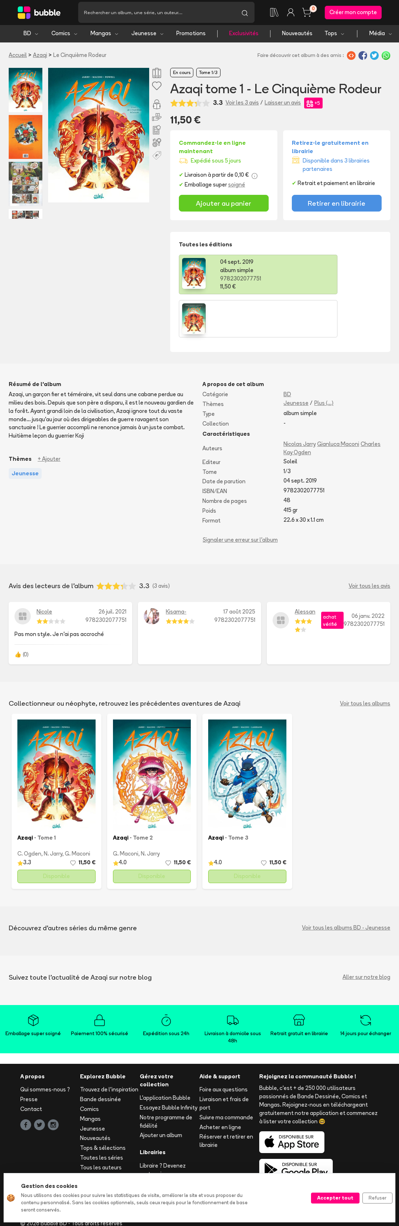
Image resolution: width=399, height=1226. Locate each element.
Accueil (18, 56)
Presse (29, 1058)
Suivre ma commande (226, 1076)
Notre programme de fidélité (166, 1080)
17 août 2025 (239, 570)
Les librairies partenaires (155, 1146)
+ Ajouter (49, 417)
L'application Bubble (165, 1056)
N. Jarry (53, 812)
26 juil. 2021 (112, 570)
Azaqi (40, 56)
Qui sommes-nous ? (45, 1048)
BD (31, 35)
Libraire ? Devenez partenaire (163, 1128)
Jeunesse (147, 35)
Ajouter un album (161, 1094)
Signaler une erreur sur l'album (240, 498)
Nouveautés (297, 35)
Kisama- (176, 570)
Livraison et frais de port (224, 1062)
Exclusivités (244, 35)
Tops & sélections (103, 1106)
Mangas (105, 35)
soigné (236, 186)
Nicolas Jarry (300, 402)
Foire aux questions (224, 1048)
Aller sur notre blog (366, 935)
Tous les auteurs (101, 1126)
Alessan (305, 570)
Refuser (377, 1198)
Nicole (44, 570)
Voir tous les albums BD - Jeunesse (346, 886)
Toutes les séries (101, 1116)
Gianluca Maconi (338, 402)
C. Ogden (29, 812)
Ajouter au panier (223, 205)
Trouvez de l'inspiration (109, 1048)
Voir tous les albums (365, 662)
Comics (64, 35)
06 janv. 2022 (368, 574)
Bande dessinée (100, 1058)
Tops (334, 35)
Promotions (191, 35)
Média (381, 35)
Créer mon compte (353, 13)
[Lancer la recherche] (245, 13)
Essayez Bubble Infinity (168, 1066)
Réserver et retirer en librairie (226, 1099)
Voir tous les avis (369, 544)
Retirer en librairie (336, 205)
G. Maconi (77, 812)
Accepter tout (335, 1198)
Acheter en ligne (220, 1085)
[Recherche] (156, 13)
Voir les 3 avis (242, 104)
